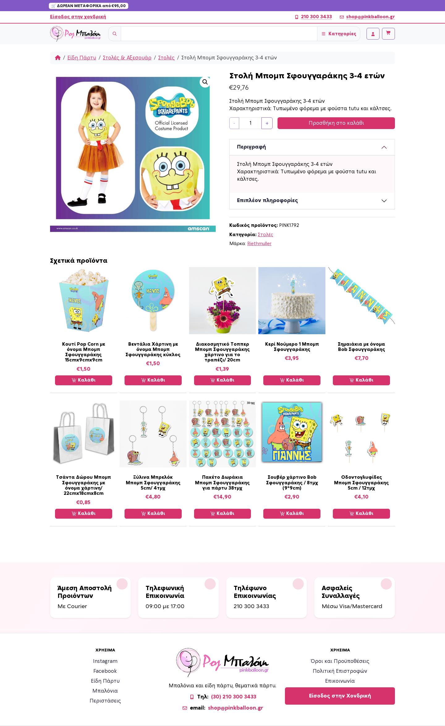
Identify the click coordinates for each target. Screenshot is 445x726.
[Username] (219, 33)
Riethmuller (259, 243)
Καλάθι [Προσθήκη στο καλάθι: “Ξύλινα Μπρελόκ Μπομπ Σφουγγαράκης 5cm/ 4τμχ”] (153, 513)
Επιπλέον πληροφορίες (267, 200)
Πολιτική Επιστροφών (340, 671)
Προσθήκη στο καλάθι (336, 123)
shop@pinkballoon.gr (367, 17)
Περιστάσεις (105, 700)
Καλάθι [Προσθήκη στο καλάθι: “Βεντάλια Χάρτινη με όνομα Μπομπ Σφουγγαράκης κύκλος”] (153, 380)
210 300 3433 (313, 17)
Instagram (105, 661)
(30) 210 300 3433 (233, 696)
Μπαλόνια (105, 691)
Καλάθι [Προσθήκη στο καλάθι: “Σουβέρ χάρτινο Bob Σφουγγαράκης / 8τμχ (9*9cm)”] (292, 513)
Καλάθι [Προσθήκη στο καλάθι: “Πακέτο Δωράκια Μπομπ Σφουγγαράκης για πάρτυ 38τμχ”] (222, 513)
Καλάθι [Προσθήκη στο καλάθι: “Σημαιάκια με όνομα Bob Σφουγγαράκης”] (361, 380)
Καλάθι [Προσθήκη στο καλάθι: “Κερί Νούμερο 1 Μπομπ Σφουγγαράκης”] (292, 380)
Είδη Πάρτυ (81, 57)
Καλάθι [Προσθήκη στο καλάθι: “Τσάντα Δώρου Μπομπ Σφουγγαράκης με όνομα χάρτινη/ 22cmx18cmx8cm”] (83, 513)
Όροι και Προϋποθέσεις (340, 661)
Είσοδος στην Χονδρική (340, 696)
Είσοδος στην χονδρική (78, 17)
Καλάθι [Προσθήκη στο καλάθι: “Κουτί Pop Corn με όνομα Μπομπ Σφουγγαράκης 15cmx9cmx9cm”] (83, 380)
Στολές (166, 57)
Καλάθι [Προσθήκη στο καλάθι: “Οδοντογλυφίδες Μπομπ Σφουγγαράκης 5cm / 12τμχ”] (361, 513)
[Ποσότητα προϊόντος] (250, 123)
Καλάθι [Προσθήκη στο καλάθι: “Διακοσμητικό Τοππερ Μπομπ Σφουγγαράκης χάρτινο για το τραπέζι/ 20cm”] (222, 380)
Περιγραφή (251, 147)
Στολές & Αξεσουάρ (127, 57)
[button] (205, 82)
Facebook (105, 671)
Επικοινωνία (340, 681)
